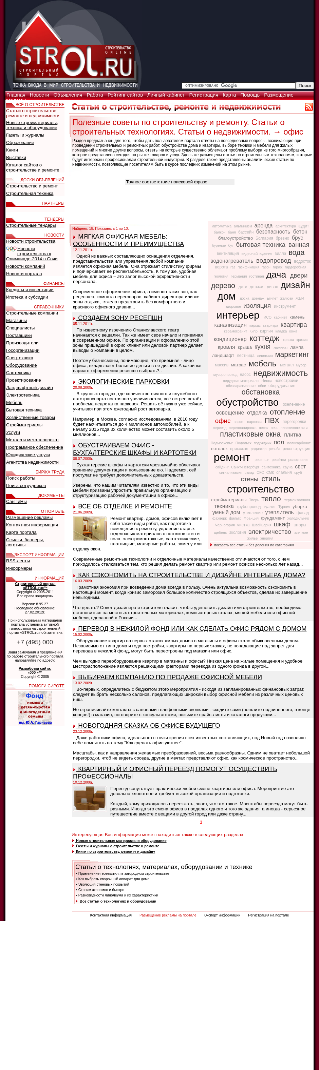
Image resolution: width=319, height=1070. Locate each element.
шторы (300, 525)
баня (232, 232)
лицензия (265, 356)
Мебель (14, 402)
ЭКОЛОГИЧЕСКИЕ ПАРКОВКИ (121, 381)
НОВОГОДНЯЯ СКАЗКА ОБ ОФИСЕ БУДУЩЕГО (146, 725)
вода (296, 252)
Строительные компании (32, 313)
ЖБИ (300, 298)
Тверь (254, 500)
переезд (220, 428)
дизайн (295, 285)
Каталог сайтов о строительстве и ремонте (32, 167)
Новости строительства (30, 241)
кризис (302, 340)
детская (258, 286)
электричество (270, 531)
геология (221, 276)
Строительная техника (29, 193)
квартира (294, 324)
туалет (270, 506)
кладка (281, 331)
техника (224, 506)
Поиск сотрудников (26, 485)
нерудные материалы (241, 381)
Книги (12, 150)
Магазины (16, 320)
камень (296, 317)
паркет (239, 422)
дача (277, 274)
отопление (287, 412)
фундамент (273, 518)
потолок (220, 448)
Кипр (254, 331)
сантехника (272, 467)
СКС (261, 472)
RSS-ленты (18, 560)
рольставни (297, 460)
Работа (96, 95)
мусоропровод (226, 374)
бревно (283, 238)
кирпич (267, 331)
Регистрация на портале (268, 915)
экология (238, 532)
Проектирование (23, 380)
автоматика (222, 226)
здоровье (233, 306)
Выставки (16, 157)
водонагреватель (232, 261)
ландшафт (224, 355)
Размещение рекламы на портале (168, 915)
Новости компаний (25, 266)
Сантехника (18, 372)
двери (299, 275)
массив (222, 365)
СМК (270, 472)
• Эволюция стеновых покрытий (102, 884)
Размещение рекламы (29, 517)
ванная (298, 244)
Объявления (69, 95)
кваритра (271, 325)
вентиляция (228, 253)
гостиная (257, 276)
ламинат (281, 347)
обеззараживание (241, 386)
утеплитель (280, 512)
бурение (219, 245)
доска (245, 298)
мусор (301, 365)
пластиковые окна (251, 434)
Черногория (225, 525)
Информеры (19, 568)
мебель (263, 363)
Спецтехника (19, 357)
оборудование (281, 385)
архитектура (286, 226)
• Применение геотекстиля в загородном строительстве (122, 873)
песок (264, 428)
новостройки (286, 380)
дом (228, 296)
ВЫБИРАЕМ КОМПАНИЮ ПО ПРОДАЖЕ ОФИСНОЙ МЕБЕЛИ (167, 677)
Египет (273, 298)
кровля (227, 347)
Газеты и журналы (25, 135)
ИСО (268, 317)
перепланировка (243, 428)
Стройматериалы (24, 424)
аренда (264, 225)
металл (287, 365)
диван (273, 286)
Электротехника (23, 395)
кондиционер (231, 339)
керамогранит (236, 331)
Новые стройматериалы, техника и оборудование (32, 125)
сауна (288, 467)
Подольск (244, 443)
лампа (296, 347)
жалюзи (287, 298)
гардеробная (295, 267)
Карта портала (21, 532)
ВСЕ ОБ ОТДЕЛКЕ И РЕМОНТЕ (122, 506)
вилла (281, 253)
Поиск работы (20, 478)
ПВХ (273, 421)
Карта (230, 95)
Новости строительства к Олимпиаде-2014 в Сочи (32, 253)
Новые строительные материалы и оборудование (119, 841)
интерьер (239, 315)
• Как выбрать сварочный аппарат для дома (113, 879)
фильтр (235, 518)
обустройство (249, 402)
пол (280, 442)
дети (243, 286)
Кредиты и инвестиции (30, 289)
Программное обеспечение (34, 447)
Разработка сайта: (35, 668)
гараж (278, 267)
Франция (252, 518)
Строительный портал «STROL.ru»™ (35, 586)
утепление (253, 512)
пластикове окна (294, 428)
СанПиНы (16, 501)
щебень (221, 532)
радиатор (259, 449)
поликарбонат (299, 443)
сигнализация (231, 472)
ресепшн (262, 460)
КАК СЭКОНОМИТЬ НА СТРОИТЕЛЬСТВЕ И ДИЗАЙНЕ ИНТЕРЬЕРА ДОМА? (189, 575)
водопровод (274, 260)
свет (300, 466)
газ (233, 267)
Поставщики (19, 335)
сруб (298, 472)
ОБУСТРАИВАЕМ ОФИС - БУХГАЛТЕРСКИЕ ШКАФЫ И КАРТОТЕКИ (134, 449)
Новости (40, 95)
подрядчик (263, 443)
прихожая (239, 448)
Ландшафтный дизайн (29, 387)
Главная (16, 95)
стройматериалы (229, 499)
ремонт (234, 457)
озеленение (294, 404)
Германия (239, 276)
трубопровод (249, 506)
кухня (264, 346)
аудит (303, 226)
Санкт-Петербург (246, 467)
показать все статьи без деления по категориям (252, 545)
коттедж (265, 338)
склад (250, 472)
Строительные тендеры (31, 225)
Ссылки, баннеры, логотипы (25, 542)
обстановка (261, 392)
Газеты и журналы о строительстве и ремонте (115, 846)
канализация (231, 325)
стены (250, 479)
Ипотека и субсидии (27, 297)
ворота (222, 267)
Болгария (265, 238)
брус (297, 238)
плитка (292, 435)
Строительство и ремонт (32, 185)
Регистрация (204, 95)
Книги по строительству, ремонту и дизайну (113, 851)
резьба (275, 449)
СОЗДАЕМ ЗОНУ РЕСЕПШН (117, 317)
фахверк (220, 518)
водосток (302, 261)
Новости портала (24, 273)
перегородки (294, 421)
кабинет (281, 317)
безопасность (274, 232)
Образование (20, 142)
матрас (239, 364)
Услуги (13, 432)
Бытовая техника (24, 409)
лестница (246, 355)
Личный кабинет (166, 95)
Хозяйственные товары (30, 417)
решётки (279, 460)
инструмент (285, 306)
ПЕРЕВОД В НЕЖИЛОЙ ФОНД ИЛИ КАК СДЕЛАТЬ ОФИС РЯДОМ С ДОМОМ (190, 628)
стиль (271, 479)
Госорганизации (22, 350)
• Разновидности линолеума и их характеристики (117, 895)
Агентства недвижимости (32, 462)
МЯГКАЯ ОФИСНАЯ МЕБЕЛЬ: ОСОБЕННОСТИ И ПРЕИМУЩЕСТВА (128, 240)
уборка (300, 506)
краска (289, 340)
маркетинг (292, 354)
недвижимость (280, 373)
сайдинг (222, 467)
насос (246, 374)
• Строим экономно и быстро (100, 890)
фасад (303, 512)
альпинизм (243, 226)
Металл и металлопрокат (32, 439)
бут (231, 245)
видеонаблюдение (257, 253)
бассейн (246, 232)
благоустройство (236, 238)
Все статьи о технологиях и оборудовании (116, 901)
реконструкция (296, 448)
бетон (300, 232)
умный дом (227, 512)
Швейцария (262, 525)
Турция (284, 507)
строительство (260, 488)
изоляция (258, 305)
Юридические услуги (28, 454)
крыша (245, 347)
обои (262, 386)
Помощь (250, 95)
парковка (255, 422)
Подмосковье (222, 443)
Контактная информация (111, 915)
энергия (266, 538)
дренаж (258, 298)
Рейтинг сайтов (126, 95)
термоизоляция (297, 500)
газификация (249, 267)
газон (266, 267)
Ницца (268, 381)
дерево (224, 286)
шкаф (283, 524)
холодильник (298, 518)
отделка (257, 413)
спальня (284, 472)
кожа (293, 331)
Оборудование (21, 365)
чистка (244, 525)
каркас (255, 325)
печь (275, 428)
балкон (220, 232)
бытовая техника (261, 244)
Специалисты (20, 327)
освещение (231, 413)
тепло (272, 499)
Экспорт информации (223, 915)
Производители (22, 342)
